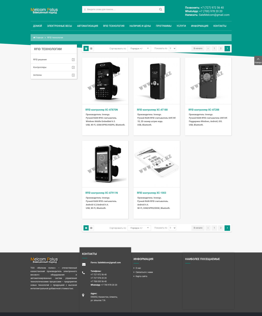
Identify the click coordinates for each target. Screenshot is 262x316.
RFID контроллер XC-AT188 (152, 109)
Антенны (37, 75)
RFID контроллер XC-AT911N (102, 192)
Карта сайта (141, 276)
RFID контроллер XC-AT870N (102, 109)
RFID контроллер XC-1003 (151, 192)
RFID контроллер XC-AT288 (203, 109)
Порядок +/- (136, 48)
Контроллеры (40, 67)
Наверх (258, 60)
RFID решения (40, 59)
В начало (198, 48)
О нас (138, 268)
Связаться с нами (144, 272)
